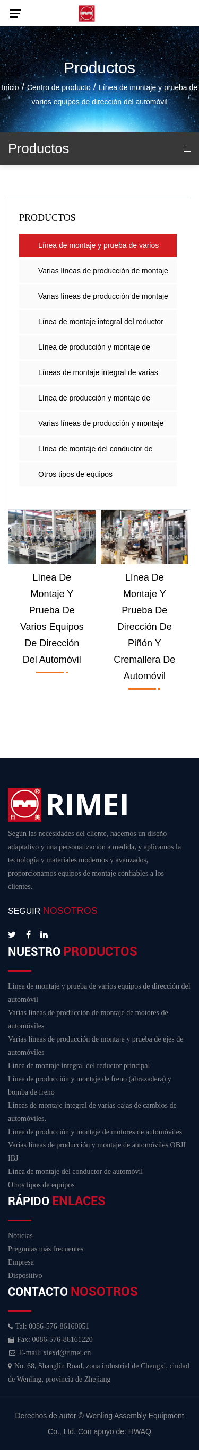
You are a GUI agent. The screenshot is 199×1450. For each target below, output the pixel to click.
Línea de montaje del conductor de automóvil (95, 452)
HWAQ (139, 1431)
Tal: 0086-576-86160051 (48, 1326)
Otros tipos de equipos (75, 474)
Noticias (20, 1236)
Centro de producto (59, 87)
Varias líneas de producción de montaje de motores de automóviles (103, 274)
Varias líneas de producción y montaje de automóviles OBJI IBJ (100, 427)
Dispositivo (25, 1275)
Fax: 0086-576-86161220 (50, 1340)
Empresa (21, 1262)
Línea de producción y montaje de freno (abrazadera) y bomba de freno (99, 351)
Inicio (10, 87)
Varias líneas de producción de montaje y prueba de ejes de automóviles (103, 300)
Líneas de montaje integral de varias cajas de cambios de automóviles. (98, 376)
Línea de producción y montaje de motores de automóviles (94, 402)
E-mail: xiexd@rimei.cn (49, 1353)
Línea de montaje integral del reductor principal (100, 325)
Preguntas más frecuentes (45, 1249)
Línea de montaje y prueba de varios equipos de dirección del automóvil (98, 249)
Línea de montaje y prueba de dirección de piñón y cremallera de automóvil (144, 626)
